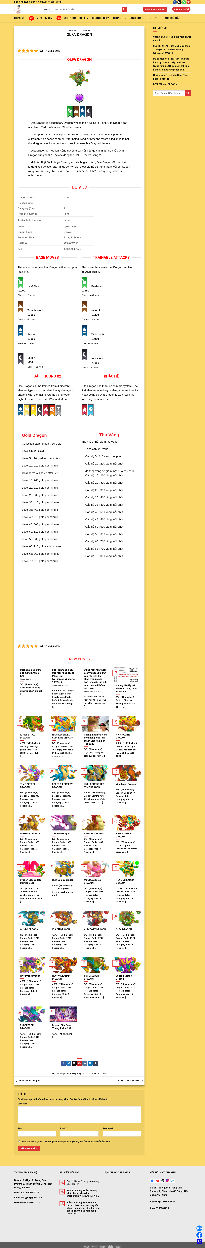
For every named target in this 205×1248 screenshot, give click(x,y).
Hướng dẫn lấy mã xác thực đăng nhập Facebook (170, 77)
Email (63, 1128)
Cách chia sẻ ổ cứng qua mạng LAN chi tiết (172, 38)
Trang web (108, 1128)
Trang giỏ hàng (171, 18)
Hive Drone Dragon (27, 1080)
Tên (20, 1128)
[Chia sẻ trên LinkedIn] (90, 1063)
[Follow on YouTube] (188, 2)
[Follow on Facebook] (175, 2)
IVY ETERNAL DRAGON (165, 84)
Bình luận (23, 1104)
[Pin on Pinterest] (79, 1063)
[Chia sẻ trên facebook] (63, 1063)
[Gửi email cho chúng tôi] (179, 2)
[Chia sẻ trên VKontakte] (84, 1063)
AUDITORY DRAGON (131, 1080)
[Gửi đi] (124, 9)
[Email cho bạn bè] (74, 1063)
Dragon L (85, 30)
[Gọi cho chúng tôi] (184, 2)
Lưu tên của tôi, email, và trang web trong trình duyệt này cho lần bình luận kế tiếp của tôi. (67, 1141)
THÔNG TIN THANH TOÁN (128, 18)
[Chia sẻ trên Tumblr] (95, 1063)
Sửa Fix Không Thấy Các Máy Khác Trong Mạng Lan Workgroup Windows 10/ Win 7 (171, 50)
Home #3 (19, 18)
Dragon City (100, 18)
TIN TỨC (152, 18)
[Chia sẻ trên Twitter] (68, 1063)
